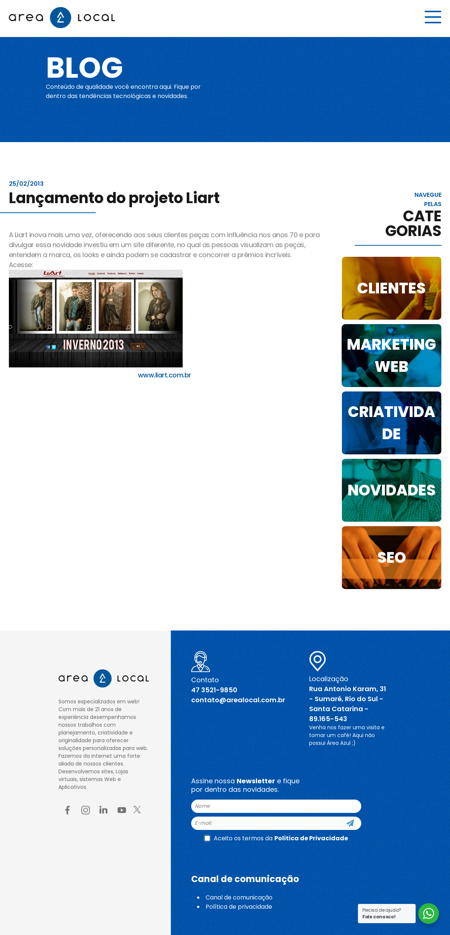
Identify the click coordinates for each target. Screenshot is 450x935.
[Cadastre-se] (350, 823)
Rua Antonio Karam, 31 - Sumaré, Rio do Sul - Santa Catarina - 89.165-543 (347, 703)
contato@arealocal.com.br (238, 699)
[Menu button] (433, 17)
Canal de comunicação (239, 897)
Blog (86, 67)
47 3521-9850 (214, 689)
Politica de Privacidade (311, 838)
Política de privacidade (239, 906)
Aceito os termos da (276, 838)
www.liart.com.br (164, 375)
